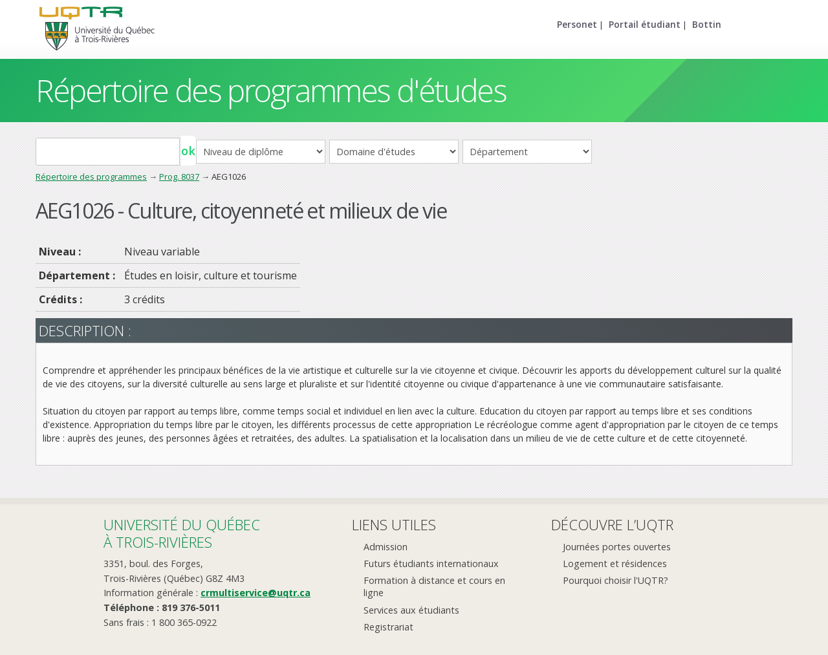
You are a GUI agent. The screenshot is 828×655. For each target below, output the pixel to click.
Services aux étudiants (411, 610)
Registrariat (388, 627)
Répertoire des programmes (91, 176)
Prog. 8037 (179, 176)
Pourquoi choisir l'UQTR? (615, 580)
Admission (386, 547)
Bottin (706, 24)
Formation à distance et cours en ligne (434, 586)
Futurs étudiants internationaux (431, 563)
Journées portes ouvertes (617, 547)
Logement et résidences (615, 563)
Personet (577, 24)
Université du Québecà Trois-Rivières (182, 533)
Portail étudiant (645, 24)
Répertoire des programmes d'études (271, 90)
